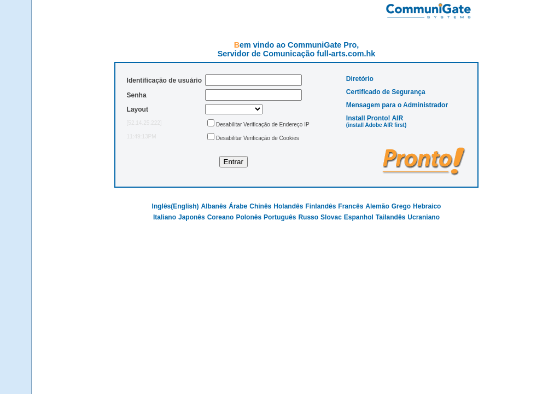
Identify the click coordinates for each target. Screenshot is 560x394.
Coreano (220, 217)
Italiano (164, 217)
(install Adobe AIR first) (376, 125)
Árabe (238, 206)
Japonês (191, 217)
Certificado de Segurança (385, 92)
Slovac (331, 217)
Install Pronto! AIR (374, 118)
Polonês (248, 217)
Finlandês (320, 206)
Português (280, 217)
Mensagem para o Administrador (397, 105)
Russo (308, 217)
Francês (350, 206)
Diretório (360, 79)
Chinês (260, 206)
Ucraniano (423, 217)
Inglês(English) (175, 206)
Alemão (377, 206)
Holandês (288, 206)
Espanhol (359, 217)
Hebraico (427, 206)
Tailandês (390, 217)
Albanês (214, 206)
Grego (401, 206)
